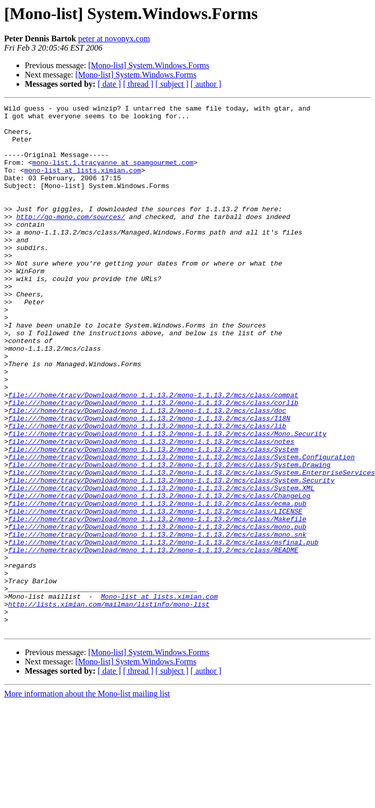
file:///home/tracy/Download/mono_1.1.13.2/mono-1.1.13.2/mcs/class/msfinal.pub (163, 630)
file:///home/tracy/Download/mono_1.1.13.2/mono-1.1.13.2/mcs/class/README (153, 639)
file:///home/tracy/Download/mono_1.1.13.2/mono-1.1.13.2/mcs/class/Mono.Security (167, 500)
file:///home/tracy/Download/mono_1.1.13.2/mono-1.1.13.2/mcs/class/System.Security (171, 556)
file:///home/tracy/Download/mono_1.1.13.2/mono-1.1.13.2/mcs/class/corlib (153, 463)
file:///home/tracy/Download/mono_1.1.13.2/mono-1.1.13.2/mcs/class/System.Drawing (169, 537)
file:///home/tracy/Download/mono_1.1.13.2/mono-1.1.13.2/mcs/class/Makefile (157, 602)
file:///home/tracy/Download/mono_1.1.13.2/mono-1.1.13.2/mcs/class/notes (151, 509)
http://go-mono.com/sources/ (70, 239)
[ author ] (206, 84)
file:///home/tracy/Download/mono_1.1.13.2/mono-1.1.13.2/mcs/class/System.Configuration (181, 528)
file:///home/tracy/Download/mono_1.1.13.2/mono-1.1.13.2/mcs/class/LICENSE (155, 593)
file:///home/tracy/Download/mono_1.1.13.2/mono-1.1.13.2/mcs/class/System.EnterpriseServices (191, 546)
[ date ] (109, 84)
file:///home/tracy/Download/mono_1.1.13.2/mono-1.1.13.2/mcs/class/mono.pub (157, 611)
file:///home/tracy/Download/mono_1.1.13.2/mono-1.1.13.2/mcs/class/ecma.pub (157, 583)
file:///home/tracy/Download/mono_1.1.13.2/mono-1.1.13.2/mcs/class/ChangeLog (159, 574)
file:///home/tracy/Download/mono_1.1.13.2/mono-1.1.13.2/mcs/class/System (153, 518)
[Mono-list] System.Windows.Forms (148, 65)
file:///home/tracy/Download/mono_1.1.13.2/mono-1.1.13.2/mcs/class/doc (147, 472)
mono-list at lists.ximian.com (82, 184)
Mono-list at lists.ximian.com (159, 695)
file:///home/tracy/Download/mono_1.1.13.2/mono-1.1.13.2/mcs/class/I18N (149, 481)
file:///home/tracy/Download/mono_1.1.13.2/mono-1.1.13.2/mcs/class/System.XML (161, 565)
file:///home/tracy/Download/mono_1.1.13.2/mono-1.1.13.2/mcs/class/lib (147, 490)
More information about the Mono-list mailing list (87, 799)
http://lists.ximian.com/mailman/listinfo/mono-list (109, 704)
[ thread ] (138, 84)
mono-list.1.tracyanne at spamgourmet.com (113, 174)
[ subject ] (172, 84)
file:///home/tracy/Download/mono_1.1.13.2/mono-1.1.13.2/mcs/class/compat (153, 453)
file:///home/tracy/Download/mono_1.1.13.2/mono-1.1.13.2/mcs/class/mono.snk (157, 621)
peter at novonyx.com (114, 38)
